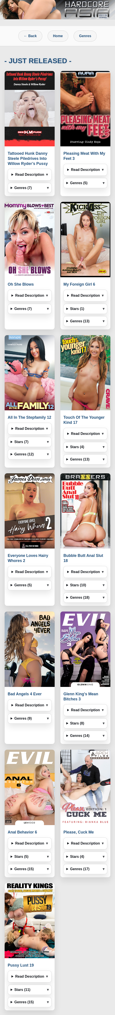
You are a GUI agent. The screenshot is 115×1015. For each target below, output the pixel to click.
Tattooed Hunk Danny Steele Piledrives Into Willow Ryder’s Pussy (28, 158)
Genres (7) (23, 188)
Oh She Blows (21, 284)
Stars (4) (77, 447)
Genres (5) (78, 183)
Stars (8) (77, 723)
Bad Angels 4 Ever (25, 694)
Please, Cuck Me (78, 832)
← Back (30, 36)
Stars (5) (21, 856)
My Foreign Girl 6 (79, 284)
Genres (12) (24, 454)
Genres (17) (79, 869)
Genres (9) (23, 718)
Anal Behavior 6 (22, 832)
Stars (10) (78, 585)
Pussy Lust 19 (21, 965)
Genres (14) (79, 736)
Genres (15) (24, 869)
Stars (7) (21, 442)
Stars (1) (77, 309)
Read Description (29, 174)
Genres (85, 36)
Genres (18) (79, 597)
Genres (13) (79, 321)
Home (58, 36)
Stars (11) (22, 990)
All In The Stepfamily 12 (29, 417)
